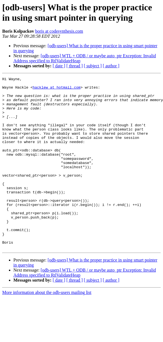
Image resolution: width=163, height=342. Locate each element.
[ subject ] (93, 65)
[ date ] (59, 65)
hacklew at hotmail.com (57, 89)
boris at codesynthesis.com (59, 31)
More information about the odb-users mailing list (46, 326)
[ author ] (111, 65)
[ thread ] (74, 65)
